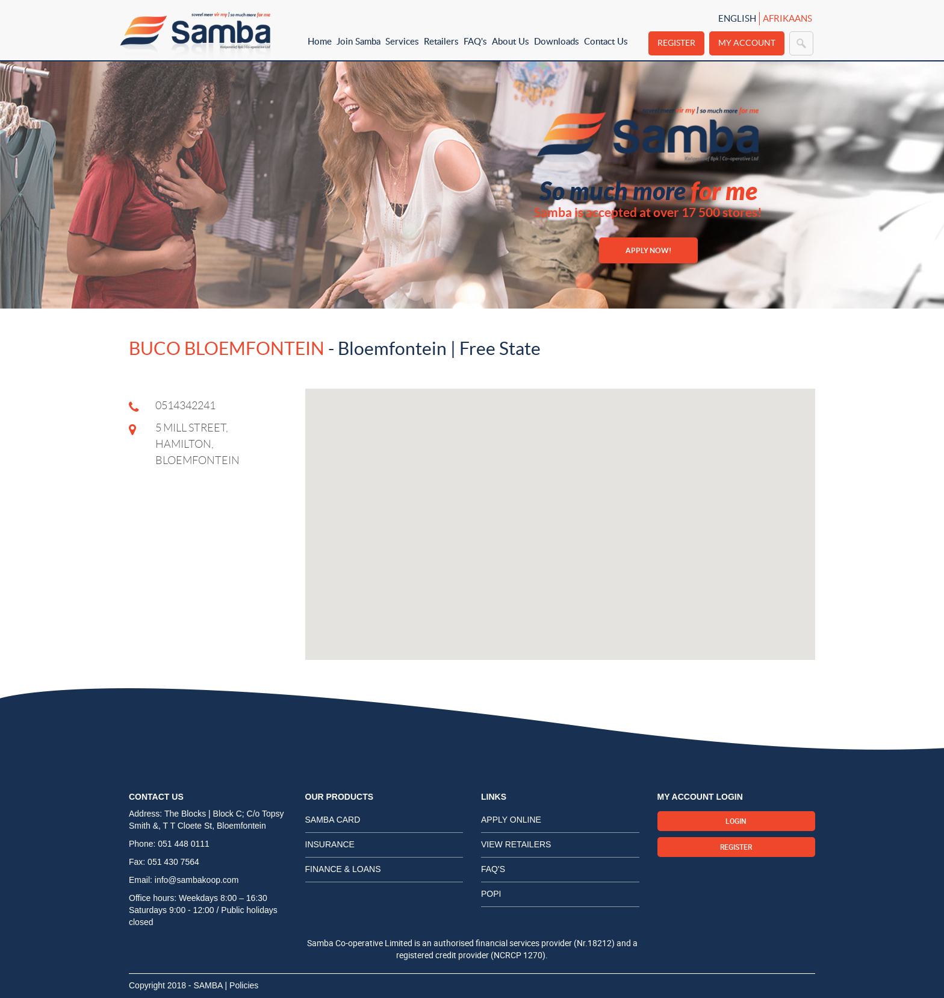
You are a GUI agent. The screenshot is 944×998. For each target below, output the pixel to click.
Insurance (330, 844)
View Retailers (516, 844)
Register (676, 43)
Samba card (333, 819)
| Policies (242, 985)
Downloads (556, 41)
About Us (510, 41)
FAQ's (475, 41)
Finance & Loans (343, 869)
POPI (491, 894)
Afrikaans (787, 18)
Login (736, 821)
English (737, 18)
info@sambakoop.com (197, 880)
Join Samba (358, 41)
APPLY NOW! (648, 250)
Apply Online (511, 819)
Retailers (441, 41)
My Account (746, 43)
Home (320, 41)
